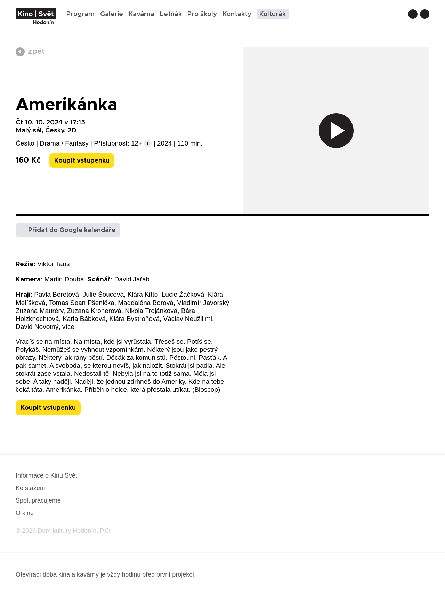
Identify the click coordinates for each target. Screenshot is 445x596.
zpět (36, 52)
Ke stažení (30, 488)
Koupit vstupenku (82, 161)
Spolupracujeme (38, 500)
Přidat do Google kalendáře (71, 230)
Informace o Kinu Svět (46, 475)
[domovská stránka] (36, 16)
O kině (25, 513)
